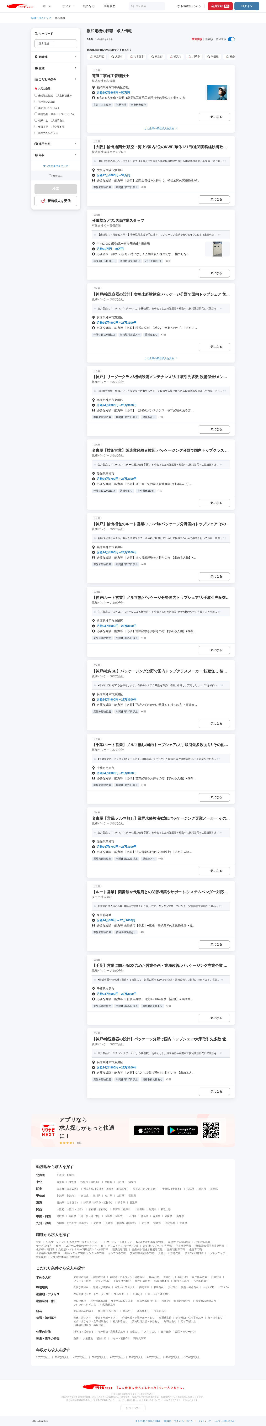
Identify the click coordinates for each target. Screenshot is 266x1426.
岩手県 (72, 1182)
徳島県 (144, 1216)
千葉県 (166, 1188)
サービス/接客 (44, 1245)
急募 (76, 1338)
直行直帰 (166, 1331)
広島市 (118, 1216)
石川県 (96, 1195)
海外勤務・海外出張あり (111, 1331)
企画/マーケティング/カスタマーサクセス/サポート (74, 1242)
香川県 (156, 1216)
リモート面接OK (120, 1338)
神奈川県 (233, 56)
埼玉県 (213, 56)
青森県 (60, 1182)
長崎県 (109, 1223)
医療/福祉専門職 (176, 1249)
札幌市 (70, 1175)
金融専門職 (195, 1249)
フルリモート (121, 1294)
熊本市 (131, 1223)
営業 (38, 1242)
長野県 (132, 1195)
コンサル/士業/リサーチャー (81, 1245)
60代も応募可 (181, 1280)
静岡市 (97, 1202)
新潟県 (60, 1195)
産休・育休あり (82, 1317)
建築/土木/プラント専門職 (157, 1245)
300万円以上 (62, 1357)
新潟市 (70, 1195)
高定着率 (144, 1287)
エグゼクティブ (216, 1253)
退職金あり (170, 1321)
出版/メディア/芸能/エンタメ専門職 (84, 1253)
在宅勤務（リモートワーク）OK (92, 1294)
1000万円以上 (192, 1357)
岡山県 (84, 1216)
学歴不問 (183, 1277)
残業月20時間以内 (206, 1300)
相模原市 (121, 1188)
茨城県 (190, 1188)
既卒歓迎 (216, 1277)
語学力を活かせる (84, 1331)
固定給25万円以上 (84, 1311)
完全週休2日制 (98, 1300)
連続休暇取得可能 (147, 1300)
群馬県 (214, 1188)
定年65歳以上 (188, 1321)
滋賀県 (152, 1209)
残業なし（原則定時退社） (176, 1300)
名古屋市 (137, 56)
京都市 (102, 1209)
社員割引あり (120, 1321)
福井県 (108, 1195)
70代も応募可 (201, 1280)
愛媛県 (168, 1216)
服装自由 (159, 1287)
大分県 (145, 1223)
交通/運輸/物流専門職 (142, 1253)
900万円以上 (173, 1357)
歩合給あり (143, 1311)
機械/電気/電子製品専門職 (209, 1245)
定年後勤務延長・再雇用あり (90, 1325)
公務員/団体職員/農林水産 (64, 1257)
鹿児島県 (170, 1223)
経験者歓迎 (99, 1277)
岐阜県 (121, 1202)
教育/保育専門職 (194, 1253)
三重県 (133, 1202)
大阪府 (60, 1209)
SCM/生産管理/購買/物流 (150, 1242)
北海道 (60, 1175)
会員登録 (220, 6)
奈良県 (141, 1209)
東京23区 (97, 56)
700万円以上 (136, 1357)
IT (102, 1245)
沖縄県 (183, 1223)
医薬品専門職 (119, 1249)
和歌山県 (166, 1209)
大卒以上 (168, 1277)
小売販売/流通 (202, 1242)
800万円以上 (154, 1357)
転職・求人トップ (41, 17)
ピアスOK (223, 1287)
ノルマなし (150, 1331)
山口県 (133, 1216)
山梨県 (120, 1195)
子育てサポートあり (106, 1317)
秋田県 (108, 1182)
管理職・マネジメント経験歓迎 (127, 1277)
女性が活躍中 (81, 1287)
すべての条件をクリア (55, 166)
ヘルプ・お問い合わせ (224, 1421)
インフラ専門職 (117, 1253)
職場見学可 (139, 1338)
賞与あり (128, 1311)
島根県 (72, 1216)
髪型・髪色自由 (189, 1287)
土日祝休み (80, 1300)
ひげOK (172, 1287)
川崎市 (194, 56)
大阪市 (117, 56)
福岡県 (60, 1223)
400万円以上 (80, 1357)
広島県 (108, 1216)
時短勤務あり (107, 1304)
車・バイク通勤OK (158, 1294)
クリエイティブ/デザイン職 (123, 1245)
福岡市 (83, 1223)
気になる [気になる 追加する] (216, 116)
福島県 (132, 1182)
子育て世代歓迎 (122, 1280)
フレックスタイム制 (85, 1304)
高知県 (180, 1216)
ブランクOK (102, 1280)
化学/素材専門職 (45, 1249)
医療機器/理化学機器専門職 (147, 1249)
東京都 (157, 56)
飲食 (58, 1245)
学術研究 (41, 1257)
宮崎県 (157, 1223)
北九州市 (72, 1223)
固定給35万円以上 (108, 1311)
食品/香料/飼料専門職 (48, 1253)
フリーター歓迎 (82, 1280)
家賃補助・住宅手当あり (189, 1317)
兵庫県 (116, 1209)
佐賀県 (97, 1223)
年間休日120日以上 (122, 1300)
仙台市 (94, 1182)
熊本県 (121, 1223)
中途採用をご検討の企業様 (147, 1421)
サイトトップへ (133, 1408)
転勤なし (138, 1294)
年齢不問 (154, 1277)
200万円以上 (43, 1357)
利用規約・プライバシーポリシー (179, 1421)
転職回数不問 (161, 1280)
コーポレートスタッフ (119, 1242)
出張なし (135, 1331)
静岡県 (87, 1202)
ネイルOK (208, 1287)
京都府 (92, 1209)
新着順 (209, 39)
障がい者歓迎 (142, 1280)
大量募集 (88, 1338)
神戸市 (126, 1209)
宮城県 (84, 1182)
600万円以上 (117, 1357)
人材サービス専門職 (169, 1253)
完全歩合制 (160, 1311)
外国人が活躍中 (101, 1287)
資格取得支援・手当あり (146, 1321)
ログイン (247, 6)
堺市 (79, 1209)
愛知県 (60, 1202)
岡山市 (94, 1216)
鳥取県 (60, 1216)
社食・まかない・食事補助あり (91, 1321)
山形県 (120, 1182)
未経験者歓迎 (81, 1277)
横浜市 (175, 56)
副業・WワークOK (185, 1331)
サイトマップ (204, 1421)
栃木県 (202, 1188)
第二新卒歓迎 (199, 1277)
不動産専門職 (183, 1245)
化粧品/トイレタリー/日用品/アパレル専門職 (83, 1249)
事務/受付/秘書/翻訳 (179, 1242)
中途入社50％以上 (125, 1287)
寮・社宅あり (215, 1317)
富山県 (85, 1195)
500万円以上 (99, 1357)
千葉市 (176, 1188)
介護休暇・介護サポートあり (138, 1317)
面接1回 (101, 1338)
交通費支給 (165, 1317)
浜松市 (107, 1202)
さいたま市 (149, 1188)
